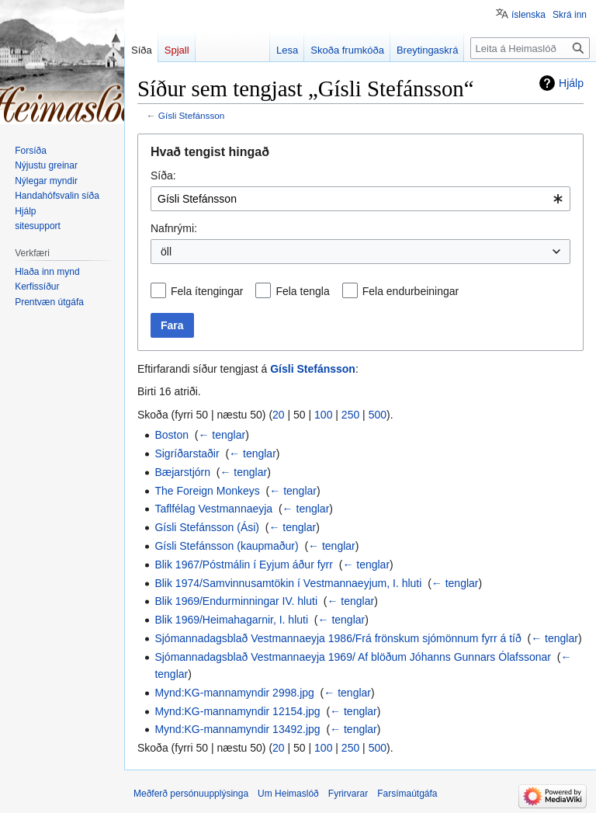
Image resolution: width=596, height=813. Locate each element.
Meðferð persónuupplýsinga (190, 793)
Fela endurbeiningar (410, 291)
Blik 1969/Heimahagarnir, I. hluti (231, 619)
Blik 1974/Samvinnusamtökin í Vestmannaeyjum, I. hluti (287, 583)
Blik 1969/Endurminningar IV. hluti (235, 601)
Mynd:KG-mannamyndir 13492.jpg (237, 729)
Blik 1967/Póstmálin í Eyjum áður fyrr (243, 564)
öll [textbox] (166, 251)
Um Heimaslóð (288, 793)
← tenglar (221, 435)
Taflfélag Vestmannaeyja (213, 508)
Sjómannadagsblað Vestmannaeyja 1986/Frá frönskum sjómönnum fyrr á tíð (337, 638)
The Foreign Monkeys (206, 491)
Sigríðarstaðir (186, 453)
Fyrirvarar (348, 793)
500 (377, 414)
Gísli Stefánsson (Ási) (206, 527)
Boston (171, 435)
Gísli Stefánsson (191, 115)
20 (278, 414)
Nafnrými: (174, 228)
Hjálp (571, 83)
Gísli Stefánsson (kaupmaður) (226, 546)
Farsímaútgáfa (407, 793)
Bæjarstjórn (182, 472)
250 (350, 414)
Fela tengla (302, 291)
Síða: (163, 175)
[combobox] (360, 198)
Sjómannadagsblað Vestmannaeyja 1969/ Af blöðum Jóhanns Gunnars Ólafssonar (352, 657)
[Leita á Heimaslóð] (530, 48)
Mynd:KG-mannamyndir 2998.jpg (234, 692)
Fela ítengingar (207, 291)
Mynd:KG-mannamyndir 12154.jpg (237, 711)
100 (323, 414)
